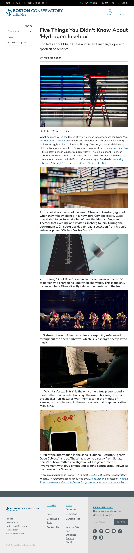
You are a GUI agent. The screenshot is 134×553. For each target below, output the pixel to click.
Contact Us (53, 527)
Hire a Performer (71, 507)
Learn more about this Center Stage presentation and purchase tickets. (86, 482)
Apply (84, 3)
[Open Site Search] (110, 12)
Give (93, 3)
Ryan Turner (94, 478)
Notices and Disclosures (17, 526)
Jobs (49, 514)
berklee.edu (12, 3)
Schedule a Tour (53, 520)
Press (10, 36)
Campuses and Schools (35, 3)
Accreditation (12, 522)
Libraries (51, 505)
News (28, 25)
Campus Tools (110, 3)
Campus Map (73, 519)
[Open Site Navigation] (122, 12)
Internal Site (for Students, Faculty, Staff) (72, 535)
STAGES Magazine (17, 42)
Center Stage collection (93, 163)
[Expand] (30, 31)
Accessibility (12, 529)
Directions (71, 514)
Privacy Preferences (15, 533)
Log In (125, 3)
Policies (9, 518)
